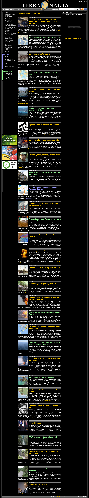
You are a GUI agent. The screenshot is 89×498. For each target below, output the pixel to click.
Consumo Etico (9, 58)
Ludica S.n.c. (59, 496)
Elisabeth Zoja (22, 493)
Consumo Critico (10, 27)
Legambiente (8, 74)
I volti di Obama (35, 423)
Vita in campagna (9, 66)
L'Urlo (6, 63)
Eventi (18, 9)
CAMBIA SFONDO (83, 1)
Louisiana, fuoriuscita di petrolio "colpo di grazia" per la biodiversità (44, 343)
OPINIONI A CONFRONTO (8, 78)
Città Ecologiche (10, 24)
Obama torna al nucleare (38, 485)
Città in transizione (10, 26)
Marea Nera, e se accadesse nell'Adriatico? (45, 37)
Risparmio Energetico (8, 42)
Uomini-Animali (9, 49)
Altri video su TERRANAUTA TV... (74, 38)
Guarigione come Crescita (10, 61)
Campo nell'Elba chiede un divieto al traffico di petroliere (42, 109)
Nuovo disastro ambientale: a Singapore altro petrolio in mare (44, 125)
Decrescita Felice (10, 30)
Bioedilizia (8, 18)
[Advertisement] (10, 107)
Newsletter (13, 9)
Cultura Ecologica (10, 28)
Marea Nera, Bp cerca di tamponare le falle (44, 140)
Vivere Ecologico (10, 68)
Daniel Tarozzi (23, 372)
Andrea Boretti (46, 135)
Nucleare (7, 37)
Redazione (28, 149)
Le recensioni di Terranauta (9, 35)
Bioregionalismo (9, 20)
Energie (7, 31)
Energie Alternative (11, 33)
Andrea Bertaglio (22, 432)
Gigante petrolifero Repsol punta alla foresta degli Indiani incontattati (42, 284)
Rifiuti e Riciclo (9, 40)
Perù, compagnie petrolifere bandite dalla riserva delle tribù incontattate (44, 155)
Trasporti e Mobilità (8, 48)
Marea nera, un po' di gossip (39, 54)
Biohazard (8, 56)
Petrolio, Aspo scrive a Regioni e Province (44, 268)
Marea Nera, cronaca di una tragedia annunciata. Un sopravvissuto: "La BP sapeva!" (43, 21)
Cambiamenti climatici (8, 22)
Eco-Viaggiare (9, 59)
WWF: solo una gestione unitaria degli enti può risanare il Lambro (44, 438)
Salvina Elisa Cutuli (23, 103)
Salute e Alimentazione (9, 45)
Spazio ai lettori (9, 65)
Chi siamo (6, 9)
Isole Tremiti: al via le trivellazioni (41, 377)
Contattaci (55, 9)
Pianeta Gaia (8, 38)
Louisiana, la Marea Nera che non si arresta (45, 251)
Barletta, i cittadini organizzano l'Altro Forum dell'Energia (43, 188)
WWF (6, 76)
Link (22, 9)
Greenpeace (8, 73)
